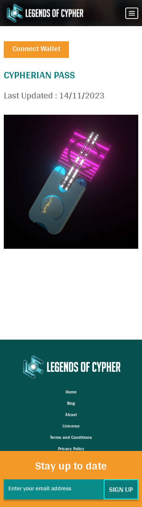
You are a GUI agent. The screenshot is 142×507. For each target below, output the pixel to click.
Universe (71, 426)
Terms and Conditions (71, 438)
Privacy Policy (71, 449)
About (71, 415)
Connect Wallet (36, 49)
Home (71, 392)
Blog (71, 404)
